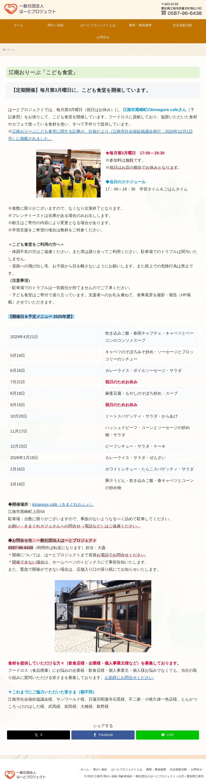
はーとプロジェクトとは (126, 769)
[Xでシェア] (38, 735)
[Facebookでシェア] (102, 735)
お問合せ (196, 769)
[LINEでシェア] (167, 735)
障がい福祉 (99, 769)
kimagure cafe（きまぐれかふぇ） (63, 504)
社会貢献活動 (178, 769)
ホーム (84, 769)
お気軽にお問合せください (129, 677)
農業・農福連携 (156, 769)
